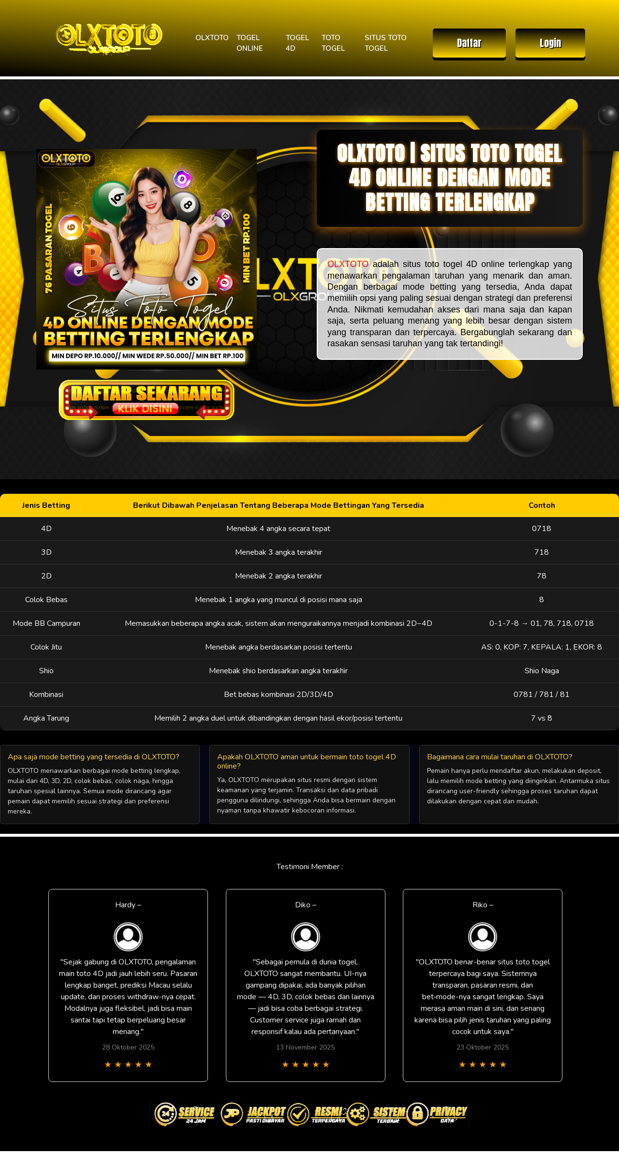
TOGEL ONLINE (249, 43)
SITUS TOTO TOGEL (386, 43)
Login (550, 42)
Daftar (469, 42)
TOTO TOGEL (333, 43)
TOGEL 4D (297, 43)
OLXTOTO (212, 38)
